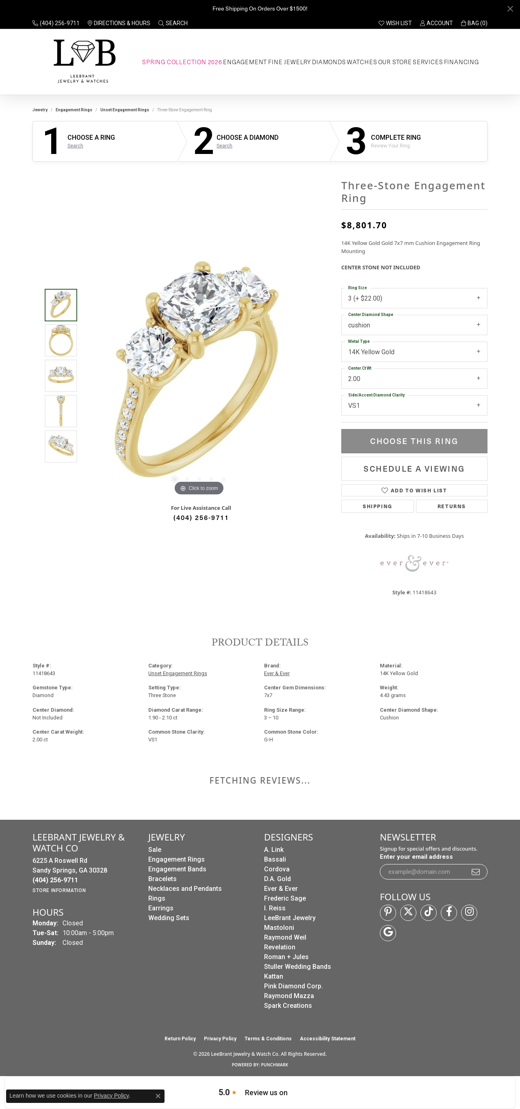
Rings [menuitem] (156, 898)
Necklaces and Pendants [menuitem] (185, 888)
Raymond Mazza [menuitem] (289, 996)
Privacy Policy (220, 1039)
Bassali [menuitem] (275, 859)
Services (428, 62)
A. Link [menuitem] (274, 849)
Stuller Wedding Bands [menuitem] (297, 966)
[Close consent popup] (158, 1096)
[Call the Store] (55, 880)
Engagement (245, 62)
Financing (461, 62)
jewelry (40, 110)
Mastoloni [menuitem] (279, 927)
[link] (56, 23)
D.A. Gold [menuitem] (277, 879)
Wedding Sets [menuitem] (168, 918)
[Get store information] (59, 890)
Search (75, 146)
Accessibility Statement (327, 1039)
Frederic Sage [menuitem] (285, 898)
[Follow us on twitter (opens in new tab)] (408, 913)
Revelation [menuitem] (279, 947)
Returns (452, 506)
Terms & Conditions (268, 1039)
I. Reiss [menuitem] (275, 908)
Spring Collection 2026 (182, 62)
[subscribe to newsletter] (476, 871)
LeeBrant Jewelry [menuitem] (290, 918)
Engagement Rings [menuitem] (176, 859)
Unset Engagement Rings (124, 110)
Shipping (377, 506)
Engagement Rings (74, 110)
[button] (173, 23)
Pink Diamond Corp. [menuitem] (293, 986)
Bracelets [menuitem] (162, 879)
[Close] (510, 9)
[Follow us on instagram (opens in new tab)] (469, 913)
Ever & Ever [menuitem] (281, 888)
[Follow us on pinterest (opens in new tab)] (388, 913)
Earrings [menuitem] (160, 908)
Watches (362, 62)
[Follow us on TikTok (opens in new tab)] (428, 913)
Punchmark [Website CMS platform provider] (274, 1065)
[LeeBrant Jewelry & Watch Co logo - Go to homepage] (83, 62)
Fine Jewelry (289, 62)
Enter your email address (416, 856)
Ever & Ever (277, 673)
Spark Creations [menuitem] (288, 1005)
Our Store (395, 62)
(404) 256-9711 (201, 517)
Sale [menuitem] (154, 849)
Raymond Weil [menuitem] (285, 937)
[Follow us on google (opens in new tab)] (388, 933)
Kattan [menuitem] (273, 976)
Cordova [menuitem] (277, 869)
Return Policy (180, 1039)
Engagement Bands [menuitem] (177, 869)
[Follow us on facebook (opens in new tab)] (449, 913)
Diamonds (329, 62)
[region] (199, 376)
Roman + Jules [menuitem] (286, 957)
